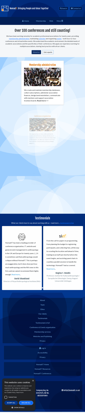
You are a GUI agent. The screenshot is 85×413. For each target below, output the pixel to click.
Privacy (42, 341)
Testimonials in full (43, 323)
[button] (5, 258)
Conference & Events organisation (42, 327)
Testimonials (42, 318)
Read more (16, 274)
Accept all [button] (11, 403)
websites (42, 39)
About (42, 300)
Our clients (42, 314)
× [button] (33, 381)
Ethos (42, 309)
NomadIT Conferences (42, 373)
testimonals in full (66, 223)
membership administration (20, 39)
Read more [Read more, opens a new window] (19, 392)
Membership (41, 21)
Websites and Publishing (42, 336)
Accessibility (42, 353)
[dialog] (18, 394)
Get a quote (47, 52)
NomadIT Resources (42, 369)
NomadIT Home (42, 364)
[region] (42, 258)
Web (51, 21)
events (58, 39)
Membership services (42, 332)
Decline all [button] (26, 403)
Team (42, 305)
